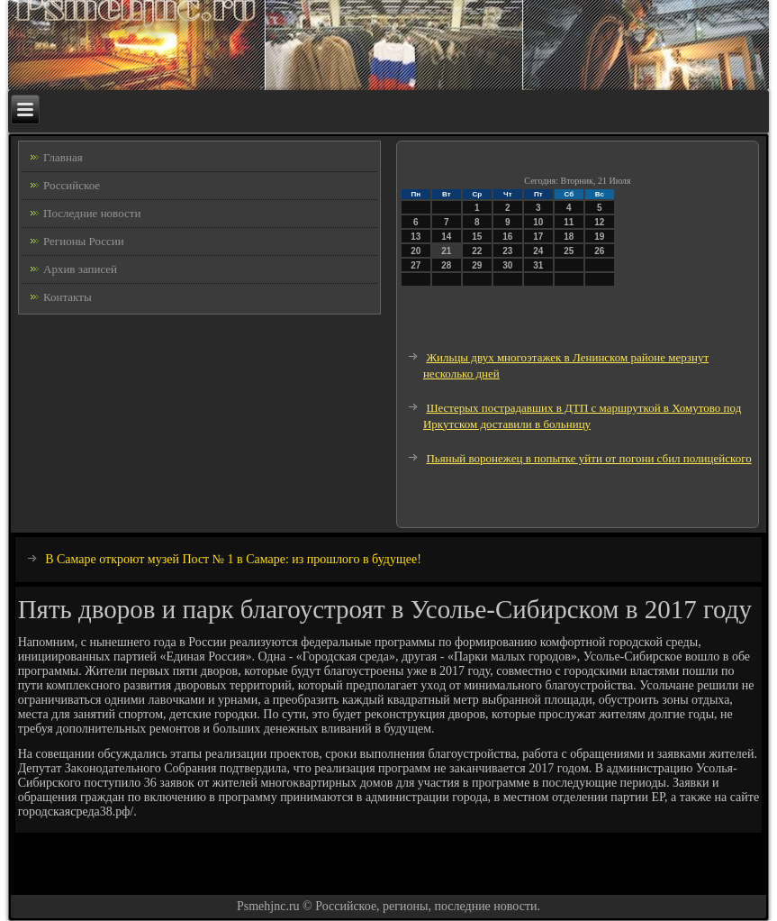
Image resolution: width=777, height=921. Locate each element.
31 (538, 265)
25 (569, 251)
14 (446, 237)
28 (446, 265)
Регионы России (83, 241)
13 (415, 237)
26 (599, 251)
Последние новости (91, 213)
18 (569, 237)
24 (538, 251)
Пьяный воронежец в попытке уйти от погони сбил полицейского (588, 458)
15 (477, 237)
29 (477, 265)
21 (446, 251)
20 (415, 251)
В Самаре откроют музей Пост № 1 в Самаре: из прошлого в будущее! (233, 559)
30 (507, 265)
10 (538, 222)
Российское (71, 185)
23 (507, 251)
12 (599, 222)
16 (507, 237)
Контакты (67, 297)
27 (415, 265)
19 (599, 237)
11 (569, 222)
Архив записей (80, 269)
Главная (63, 157)
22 (477, 251)
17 (538, 237)
